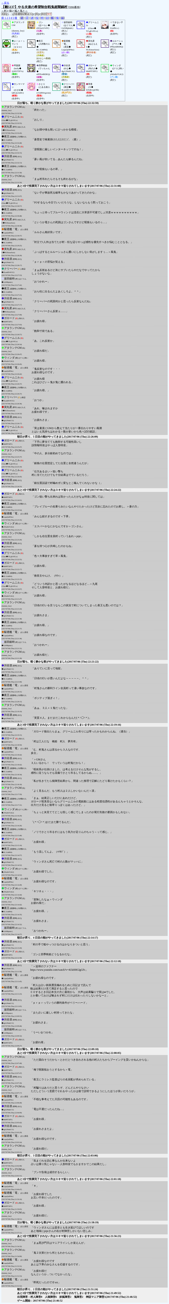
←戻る (5, 2)
